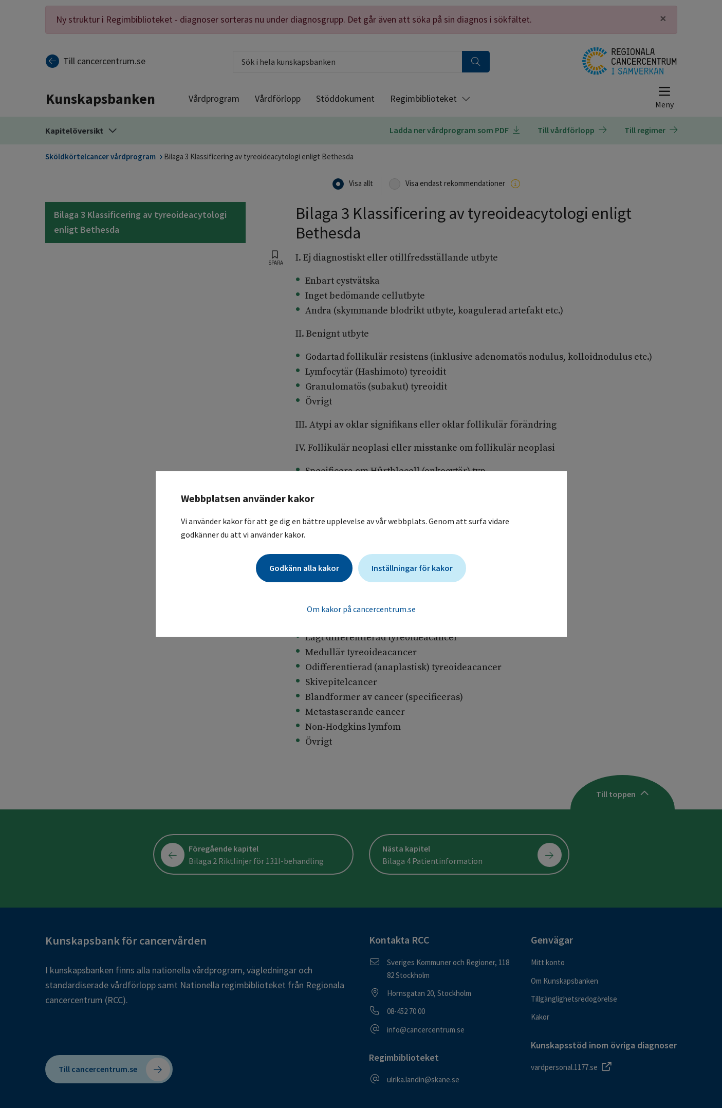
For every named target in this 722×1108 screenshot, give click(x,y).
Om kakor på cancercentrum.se (361, 609)
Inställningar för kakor (412, 568)
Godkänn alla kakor (304, 568)
